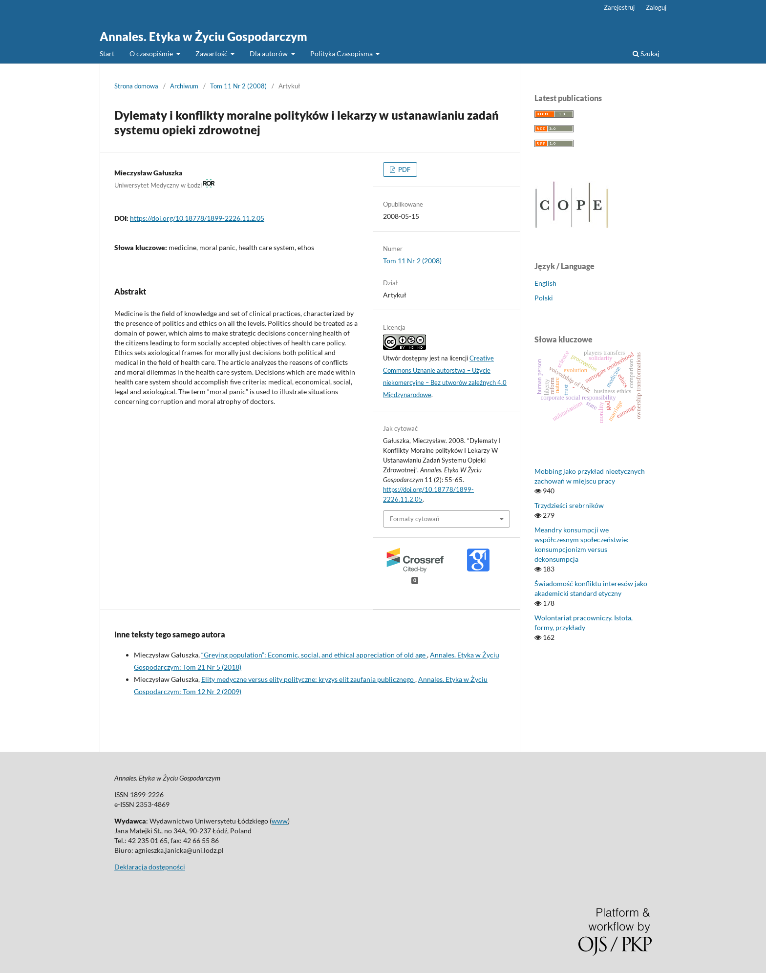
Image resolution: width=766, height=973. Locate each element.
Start (107, 53)
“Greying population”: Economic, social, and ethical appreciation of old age (314, 655)
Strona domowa (136, 86)
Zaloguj (656, 7)
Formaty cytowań (414, 519)
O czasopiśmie (151, 53)
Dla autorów (269, 53)
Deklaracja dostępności (149, 867)
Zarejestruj (619, 7)
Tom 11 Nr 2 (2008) (238, 86)
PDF (403, 169)
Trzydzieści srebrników (569, 505)
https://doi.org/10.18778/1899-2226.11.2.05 (197, 218)
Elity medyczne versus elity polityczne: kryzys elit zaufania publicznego (308, 679)
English (545, 283)
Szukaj (646, 53)
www (280, 821)
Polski (543, 298)
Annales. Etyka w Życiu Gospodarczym (203, 36)
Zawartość (212, 53)
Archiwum (184, 86)
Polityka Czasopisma (342, 53)
